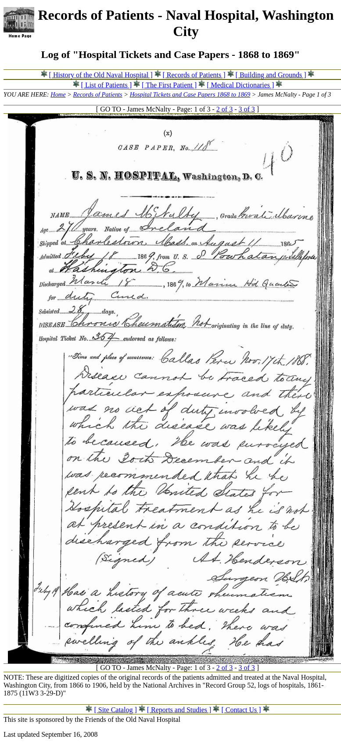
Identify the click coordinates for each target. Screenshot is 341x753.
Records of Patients (97, 94)
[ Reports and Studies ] (179, 709)
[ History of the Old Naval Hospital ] (101, 75)
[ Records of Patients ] (194, 75)
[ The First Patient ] (169, 85)
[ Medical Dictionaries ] (240, 85)
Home (57, 94)
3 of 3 (247, 109)
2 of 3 (224, 109)
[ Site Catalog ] (115, 709)
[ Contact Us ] (241, 709)
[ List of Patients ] (106, 85)
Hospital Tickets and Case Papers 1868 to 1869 (190, 94)
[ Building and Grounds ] (271, 75)
